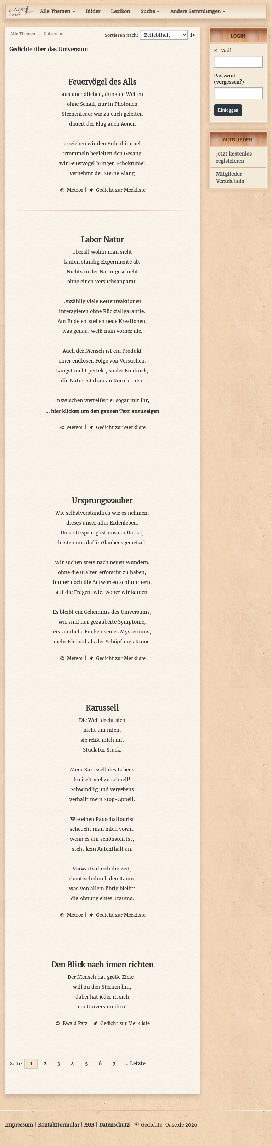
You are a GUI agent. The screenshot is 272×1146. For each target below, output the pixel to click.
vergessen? (229, 82)
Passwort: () (229, 79)
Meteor (71, 190)
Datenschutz (114, 1125)
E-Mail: (223, 51)
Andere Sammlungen (198, 11)
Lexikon (120, 11)
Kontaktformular (58, 1125)
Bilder (93, 11)
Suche (150, 11)
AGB (89, 1125)
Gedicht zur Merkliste (117, 190)
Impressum (19, 1125)
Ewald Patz (71, 1023)
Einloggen (228, 110)
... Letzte (134, 1064)
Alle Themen (57, 11)
